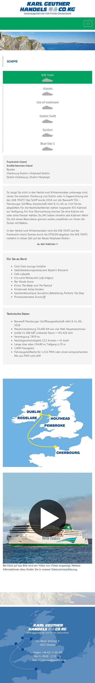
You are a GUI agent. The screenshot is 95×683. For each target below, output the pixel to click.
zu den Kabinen (47, 244)
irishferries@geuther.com (52, 660)
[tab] (47, 77)
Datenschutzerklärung (64, 569)
